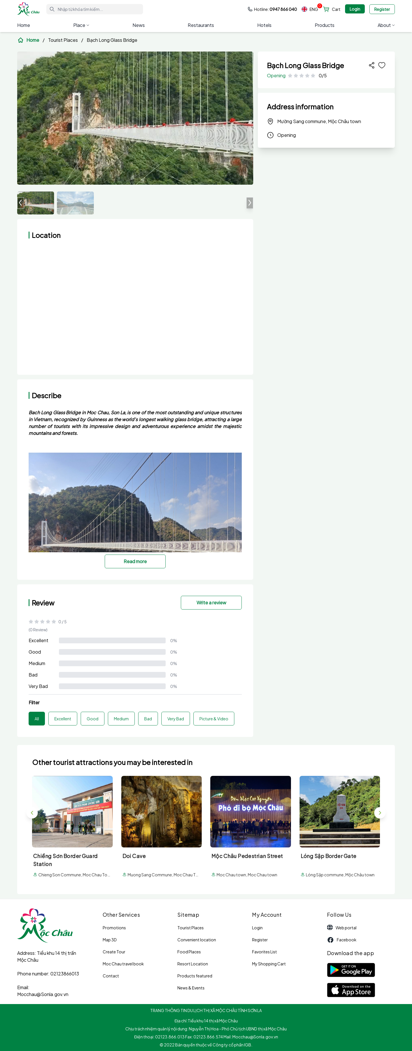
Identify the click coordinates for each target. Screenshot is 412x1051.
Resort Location (192, 963)
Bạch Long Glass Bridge (112, 40)
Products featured (194, 975)
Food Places (189, 951)
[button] (249, 203)
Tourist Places (63, 40)
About (386, 25)
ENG (310, 9)
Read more (135, 561)
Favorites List (264, 951)
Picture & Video (213, 718)
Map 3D (110, 939)
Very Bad (38, 686)
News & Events (191, 987)
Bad (33, 675)
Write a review (211, 603)
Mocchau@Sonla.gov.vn (42, 994)
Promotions (114, 927)
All (37, 718)
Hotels (264, 25)
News (138, 25)
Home (23, 25)
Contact (111, 975)
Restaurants (201, 25)
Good (35, 652)
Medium (37, 663)
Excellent (38, 640)
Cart (336, 9)
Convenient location (196, 939)
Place (81, 25)
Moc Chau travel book (123, 963)
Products (324, 25)
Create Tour (114, 951)
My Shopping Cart (269, 963)
